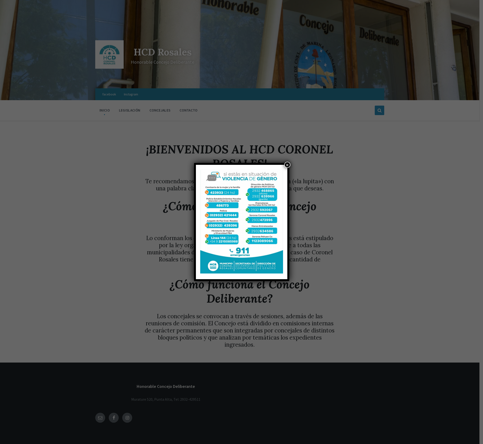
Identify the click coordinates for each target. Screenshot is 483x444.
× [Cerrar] (287, 165)
